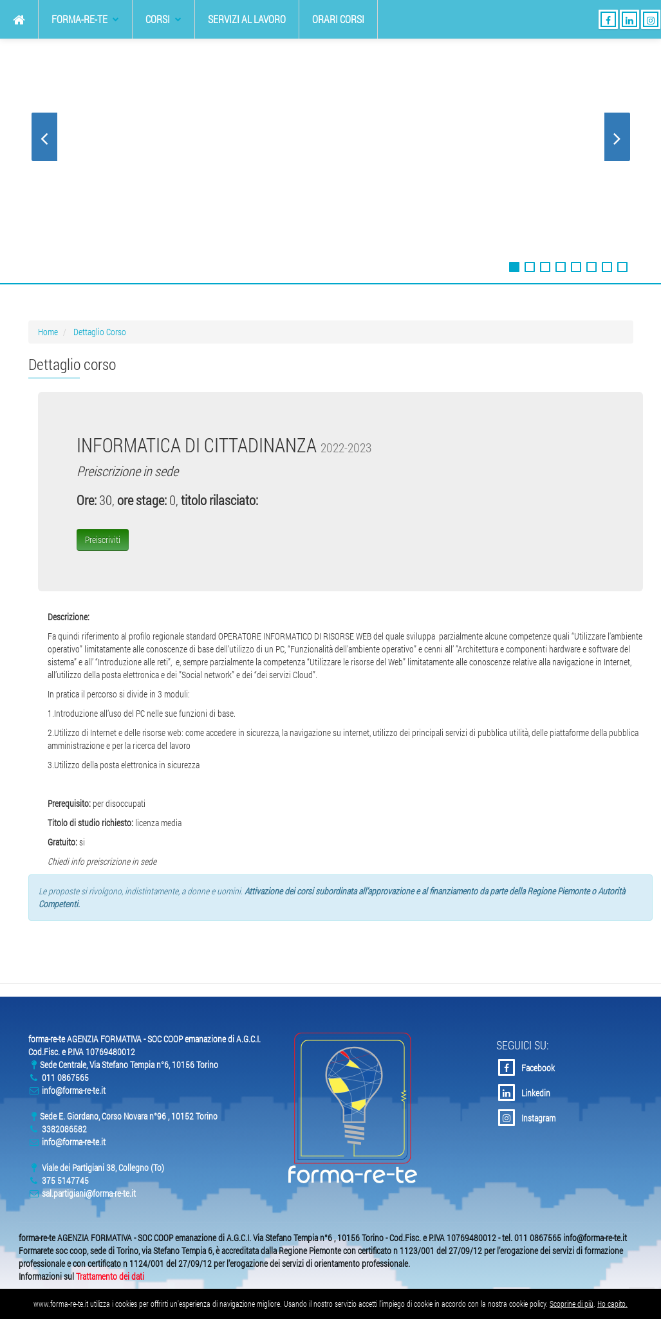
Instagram (526, 1117)
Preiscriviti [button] (102, 539)
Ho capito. (612, 1303)
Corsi (163, 19)
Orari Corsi (338, 19)
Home (48, 332)
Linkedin (524, 1092)
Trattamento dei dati (110, 1276)
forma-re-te (85, 19)
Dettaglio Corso (99, 332)
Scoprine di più (571, 1303)
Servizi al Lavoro (247, 19)
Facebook (526, 1067)
